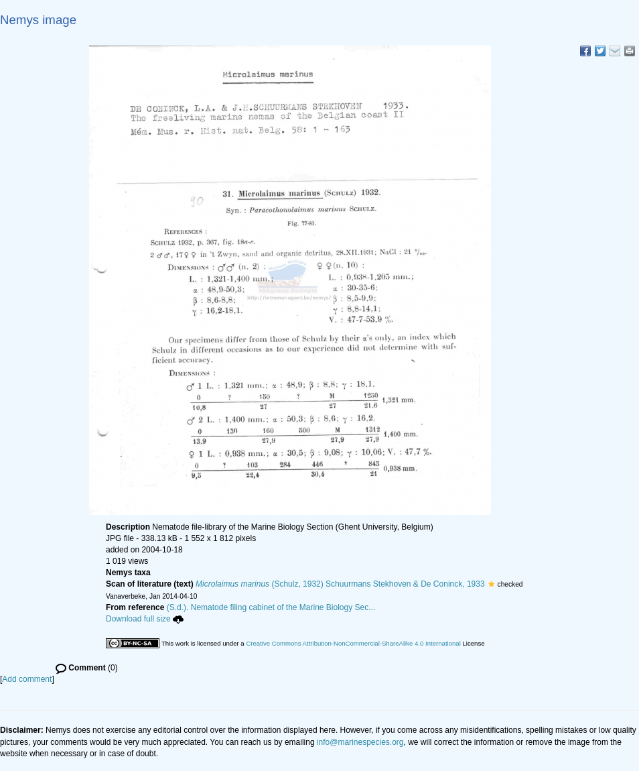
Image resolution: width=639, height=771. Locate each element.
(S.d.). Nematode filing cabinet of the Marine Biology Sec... (271, 607)
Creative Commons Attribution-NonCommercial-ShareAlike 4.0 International (353, 643)
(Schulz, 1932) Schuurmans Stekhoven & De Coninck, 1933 (340, 584)
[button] (491, 584)
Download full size (145, 619)
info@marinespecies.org (360, 742)
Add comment (27, 679)
